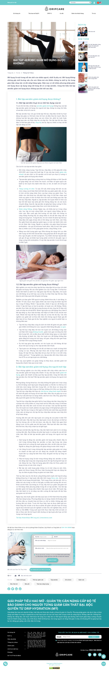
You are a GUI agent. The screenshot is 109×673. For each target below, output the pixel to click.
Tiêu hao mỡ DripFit (33, 13)
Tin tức (94, 13)
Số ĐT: (56, 536)
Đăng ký (94, 636)
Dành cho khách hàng (77, 13)
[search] (90, 2)
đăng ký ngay (52, 560)
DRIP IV (49, 13)
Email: (59, 637)
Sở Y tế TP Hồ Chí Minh (14, 655)
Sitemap (10, 652)
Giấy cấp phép (11, 639)
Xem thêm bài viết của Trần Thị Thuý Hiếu (40, 569)
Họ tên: (37, 536)
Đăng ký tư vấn (11, 2)
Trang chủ (10, 73)
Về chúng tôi (16, 13)
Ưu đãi (61, 13)
